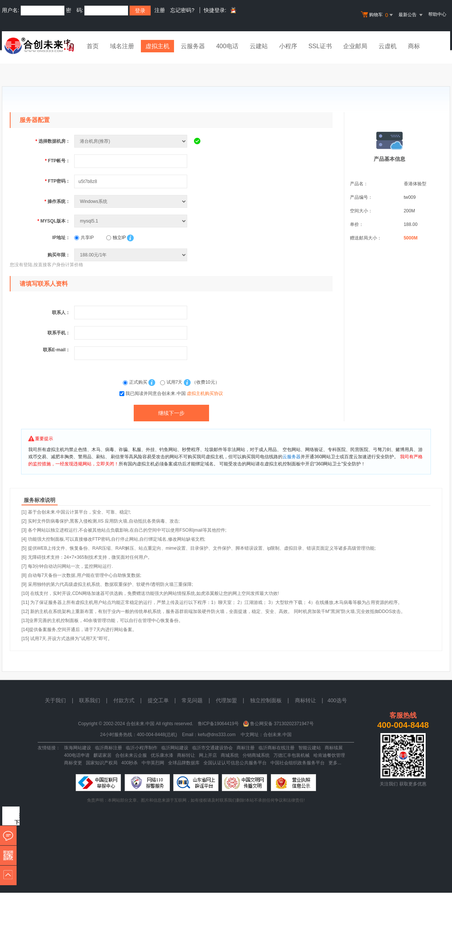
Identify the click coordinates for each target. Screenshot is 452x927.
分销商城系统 (256, 755)
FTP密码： (57, 181)
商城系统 (230, 755)
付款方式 (123, 700)
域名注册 (122, 46)
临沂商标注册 (108, 747)
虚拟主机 (157, 46)
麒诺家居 (102, 755)
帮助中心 (437, 14)
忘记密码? (182, 10)
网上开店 (208, 755)
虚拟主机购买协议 (205, 393)
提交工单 (158, 700)
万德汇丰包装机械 (291, 755)
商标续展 (334, 747)
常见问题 (192, 700)
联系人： (61, 312)
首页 (93, 46)
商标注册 (246, 747)
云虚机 (388, 46)
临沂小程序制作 (141, 747)
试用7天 (171, 382)
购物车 (378, 15)
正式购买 (135, 382)
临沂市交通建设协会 (212, 747)
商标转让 (186, 755)
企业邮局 (355, 46)
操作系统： (57, 201)
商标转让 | (311, 700)
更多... (334, 762)
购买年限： (58, 255)
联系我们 (89, 700)
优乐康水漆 (162, 755)
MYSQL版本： (53, 221)
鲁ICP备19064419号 (218, 723)
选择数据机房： (52, 141)
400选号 (337, 700)
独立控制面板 (266, 700)
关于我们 (55, 700)
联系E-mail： (56, 349)
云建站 (259, 46)
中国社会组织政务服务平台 (297, 762)
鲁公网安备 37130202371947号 (282, 723)
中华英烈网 (153, 762)
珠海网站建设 (77, 747)
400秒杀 (129, 762)
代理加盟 (226, 700)
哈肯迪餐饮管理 (329, 755)
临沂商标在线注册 (276, 747)
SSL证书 (320, 46)
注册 (159, 10)
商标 (414, 46)
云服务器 (193, 46)
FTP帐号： (57, 160)
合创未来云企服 (131, 755)
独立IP (115, 237)
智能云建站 (309, 747)
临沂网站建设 (174, 747)
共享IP (84, 237)
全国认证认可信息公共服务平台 (235, 762)
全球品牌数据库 (184, 762)
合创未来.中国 (277, 734)
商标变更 (73, 762)
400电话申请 (77, 755)
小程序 (288, 46)
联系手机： (58, 332)
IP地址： (61, 237)
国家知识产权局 (102, 762)
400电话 (227, 46)
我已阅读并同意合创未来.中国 (174, 393)
